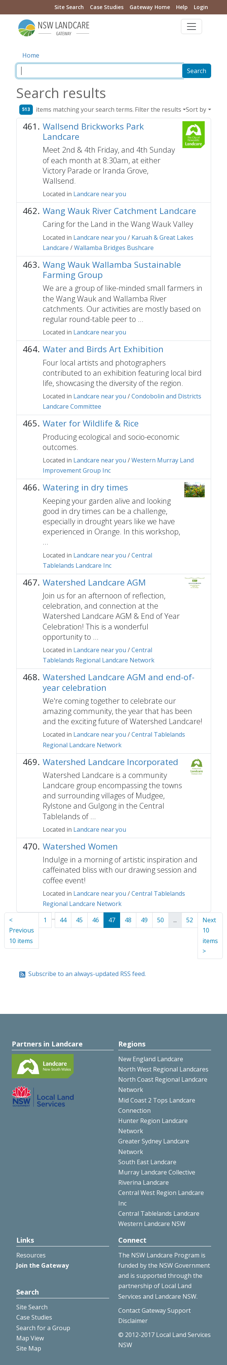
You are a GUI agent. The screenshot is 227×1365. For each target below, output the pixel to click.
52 (189, 920)
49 (144, 920)
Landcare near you (99, 194)
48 (128, 920)
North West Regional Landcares (163, 1069)
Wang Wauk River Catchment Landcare (119, 211)
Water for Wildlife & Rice (91, 423)
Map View (30, 1338)
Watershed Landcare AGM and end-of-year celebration (119, 682)
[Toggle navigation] (191, 26)
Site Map (28, 1348)
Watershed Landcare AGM (94, 582)
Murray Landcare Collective (156, 1172)
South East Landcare (147, 1162)
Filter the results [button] (158, 109)
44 (63, 920)
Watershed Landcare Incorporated (110, 762)
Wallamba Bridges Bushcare (114, 248)
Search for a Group (43, 1328)
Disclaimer (133, 1321)
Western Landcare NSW (151, 1224)
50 (160, 920)
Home (30, 55)
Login (201, 7)
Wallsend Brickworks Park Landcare (93, 131)
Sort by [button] (196, 109)
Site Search (69, 7)
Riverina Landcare (143, 1182)
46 (95, 920)
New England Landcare (150, 1059)
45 (79, 920)
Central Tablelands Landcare (158, 1213)
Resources (31, 1255)
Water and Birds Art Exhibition (103, 349)
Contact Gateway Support (154, 1310)
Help (182, 7)
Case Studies (107, 7)
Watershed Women (80, 846)
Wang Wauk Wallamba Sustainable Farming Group (112, 270)
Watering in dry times (85, 487)
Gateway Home (150, 7)
